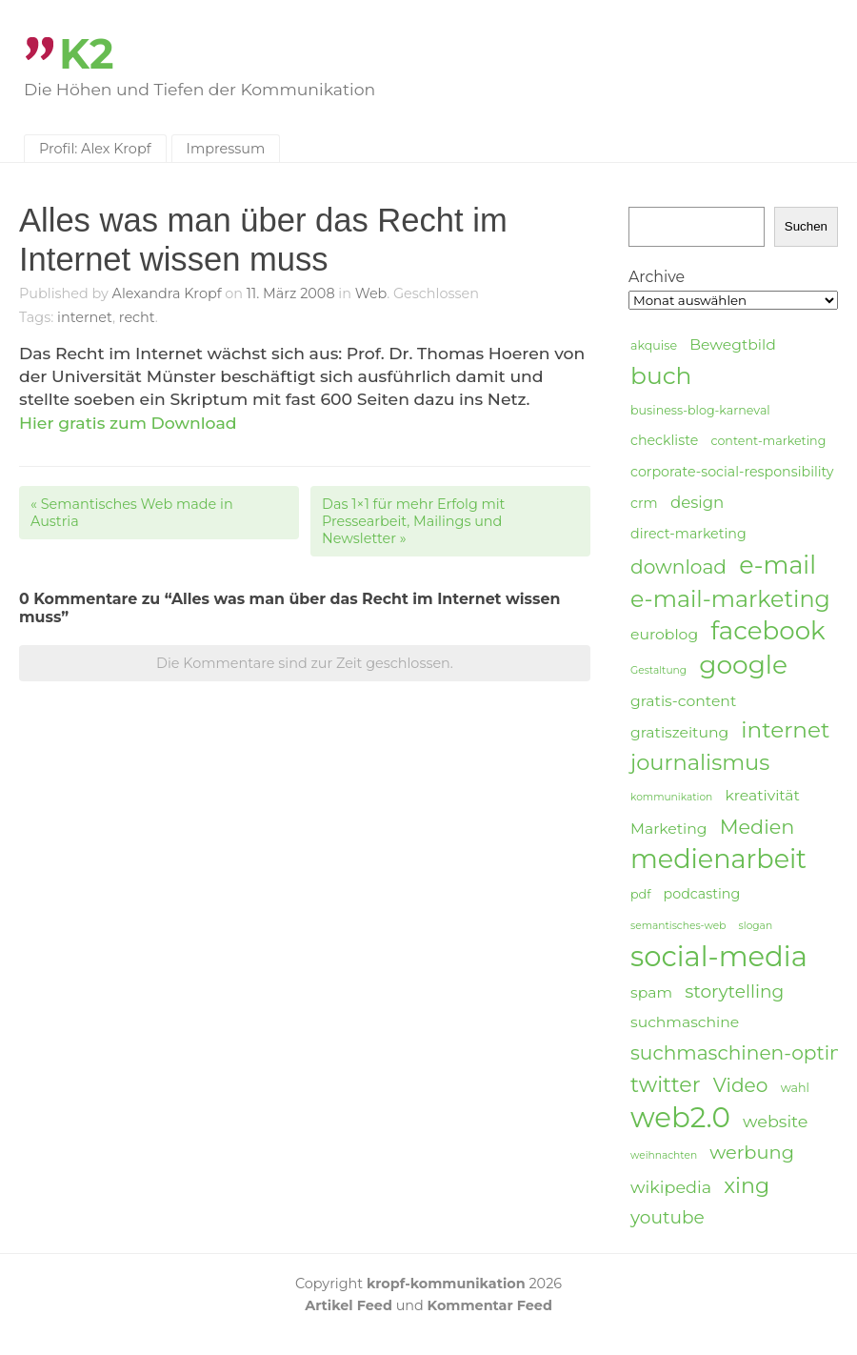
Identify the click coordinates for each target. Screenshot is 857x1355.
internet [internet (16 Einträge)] (785, 730)
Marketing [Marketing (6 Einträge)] (669, 828)
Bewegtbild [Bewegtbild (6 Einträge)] (732, 344)
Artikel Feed (348, 1305)
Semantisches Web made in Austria (131, 512)
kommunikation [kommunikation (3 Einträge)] (671, 797)
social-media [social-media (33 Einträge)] (718, 956)
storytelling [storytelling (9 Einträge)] (734, 991)
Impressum (226, 148)
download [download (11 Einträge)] (678, 566)
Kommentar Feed (490, 1305)
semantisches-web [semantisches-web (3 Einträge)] (678, 926)
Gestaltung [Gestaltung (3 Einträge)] (658, 670)
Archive (656, 277)
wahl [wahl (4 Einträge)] (795, 1088)
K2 (86, 54)
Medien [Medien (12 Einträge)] (757, 827)
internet (84, 317)
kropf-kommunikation (446, 1283)
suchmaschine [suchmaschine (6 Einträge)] (684, 1022)
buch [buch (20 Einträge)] (660, 375)
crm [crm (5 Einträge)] (644, 503)
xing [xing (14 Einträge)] (746, 1186)
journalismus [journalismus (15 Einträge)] (699, 762)
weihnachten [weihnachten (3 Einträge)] (663, 1155)
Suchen (806, 226)
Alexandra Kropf (167, 293)
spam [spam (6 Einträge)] (651, 992)
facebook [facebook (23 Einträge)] (767, 631)
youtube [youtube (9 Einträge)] (667, 1217)
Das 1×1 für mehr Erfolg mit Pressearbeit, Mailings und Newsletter (413, 521)
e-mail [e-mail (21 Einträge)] (777, 564)
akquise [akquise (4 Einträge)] (653, 345)
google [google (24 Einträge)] (743, 665)
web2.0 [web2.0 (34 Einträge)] (680, 1117)
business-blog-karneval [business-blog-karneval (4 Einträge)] (700, 410)
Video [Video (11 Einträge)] (740, 1085)
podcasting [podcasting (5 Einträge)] (702, 893)
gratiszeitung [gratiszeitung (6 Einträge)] (679, 732)
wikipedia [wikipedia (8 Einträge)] (670, 1187)
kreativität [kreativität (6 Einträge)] (762, 795)
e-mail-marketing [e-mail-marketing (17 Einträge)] (730, 599)
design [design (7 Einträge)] (697, 502)
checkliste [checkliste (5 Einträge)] (664, 440)
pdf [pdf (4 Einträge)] (640, 894)
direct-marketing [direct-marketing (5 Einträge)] (688, 533)
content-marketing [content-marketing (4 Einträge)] (768, 441)
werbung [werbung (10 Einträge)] (751, 1152)
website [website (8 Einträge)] (775, 1121)
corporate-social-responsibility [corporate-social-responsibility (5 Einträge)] (732, 471)
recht (137, 317)
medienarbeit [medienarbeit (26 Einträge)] (718, 859)
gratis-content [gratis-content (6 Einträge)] (683, 701)
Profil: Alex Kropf (95, 148)
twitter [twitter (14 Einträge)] (665, 1085)
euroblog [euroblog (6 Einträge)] (664, 634)
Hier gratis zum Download (128, 423)
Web (371, 293)
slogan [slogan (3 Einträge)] (756, 926)
